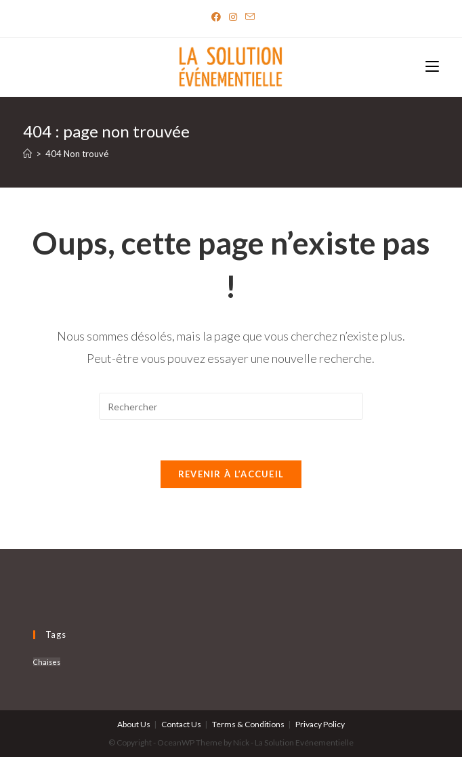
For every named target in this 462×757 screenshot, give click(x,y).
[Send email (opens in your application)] (248, 17)
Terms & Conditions (248, 724)
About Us (133, 724)
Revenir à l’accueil (231, 474)
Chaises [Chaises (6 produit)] (46, 661)
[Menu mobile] (432, 67)
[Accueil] (27, 153)
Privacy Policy (320, 724)
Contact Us (181, 724)
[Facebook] (216, 17)
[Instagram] (233, 17)
